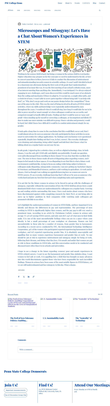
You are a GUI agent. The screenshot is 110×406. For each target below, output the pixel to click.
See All (100, 294)
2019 (18, 10)
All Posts (10, 10)
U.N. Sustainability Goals (53, 318)
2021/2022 (27, 10)
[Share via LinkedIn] (29, 277)
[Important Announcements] (15, 390)
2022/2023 (37, 10)
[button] (100, 10)
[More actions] (91, 24)
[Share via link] (33, 277)
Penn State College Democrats (25, 371)
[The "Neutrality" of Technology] (87, 306)
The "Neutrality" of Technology (84, 319)
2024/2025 (57, 10)
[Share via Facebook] (19, 277)
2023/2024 (47, 10)
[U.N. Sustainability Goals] (55, 306)
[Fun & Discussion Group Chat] (15, 395)
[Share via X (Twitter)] (24, 277)
